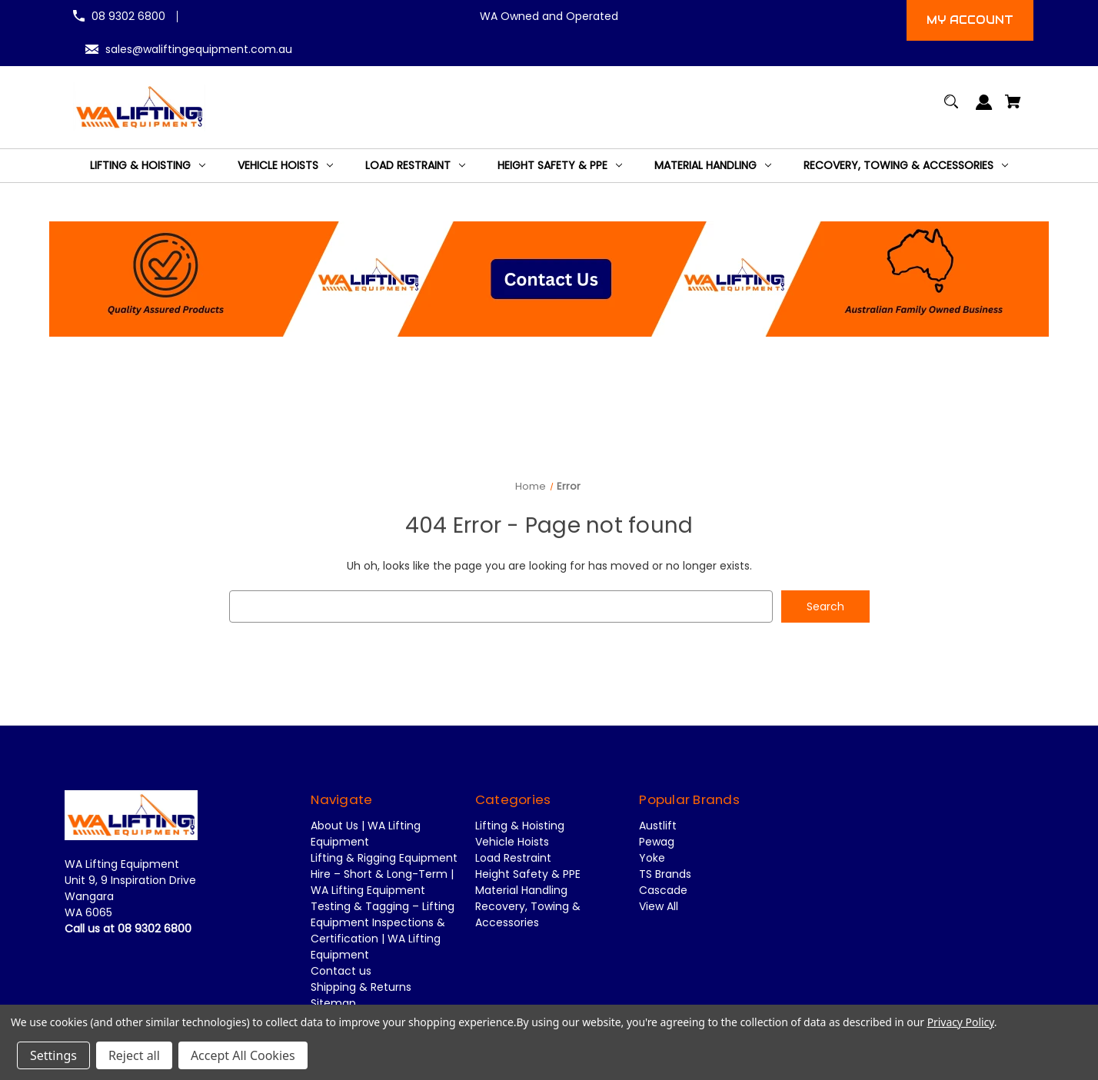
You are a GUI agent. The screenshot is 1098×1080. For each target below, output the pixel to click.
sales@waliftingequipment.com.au (198, 49)
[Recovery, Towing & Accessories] (905, 165)
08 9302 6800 (128, 16)
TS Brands (665, 874)
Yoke (652, 858)
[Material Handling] (712, 165)
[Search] (951, 108)
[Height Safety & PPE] (559, 165)
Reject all (134, 1055)
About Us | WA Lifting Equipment (366, 834)
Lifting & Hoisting (519, 826)
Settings (53, 1055)
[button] (549, 279)
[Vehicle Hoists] (285, 165)
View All (658, 907)
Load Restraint (513, 858)
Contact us (341, 971)
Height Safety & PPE (528, 874)
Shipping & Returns (361, 987)
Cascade (663, 891)
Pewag (656, 842)
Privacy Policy (960, 1022)
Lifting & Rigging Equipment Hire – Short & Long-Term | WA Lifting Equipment (384, 875)
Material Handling (521, 891)
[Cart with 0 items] (1013, 108)
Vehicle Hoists (512, 842)
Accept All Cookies (243, 1055)
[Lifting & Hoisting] (147, 165)
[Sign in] (984, 109)
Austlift (658, 826)
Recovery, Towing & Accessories (528, 915)
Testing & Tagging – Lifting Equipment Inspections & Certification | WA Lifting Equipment (382, 931)
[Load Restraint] (415, 165)
